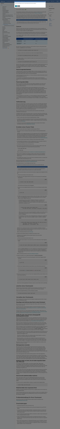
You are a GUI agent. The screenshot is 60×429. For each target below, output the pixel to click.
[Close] (45, 2)
